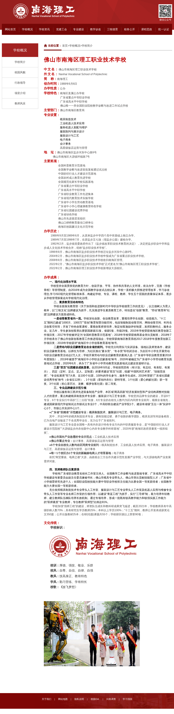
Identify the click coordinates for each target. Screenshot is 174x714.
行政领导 (20, 82)
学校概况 (74, 45)
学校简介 (20, 62)
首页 (65, 45)
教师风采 (20, 103)
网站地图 (63, 699)
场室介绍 (20, 93)
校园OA (95, 699)
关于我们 (46, 699)
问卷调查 (111, 699)
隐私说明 (79, 699)
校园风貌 (20, 72)
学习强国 (127, 699)
